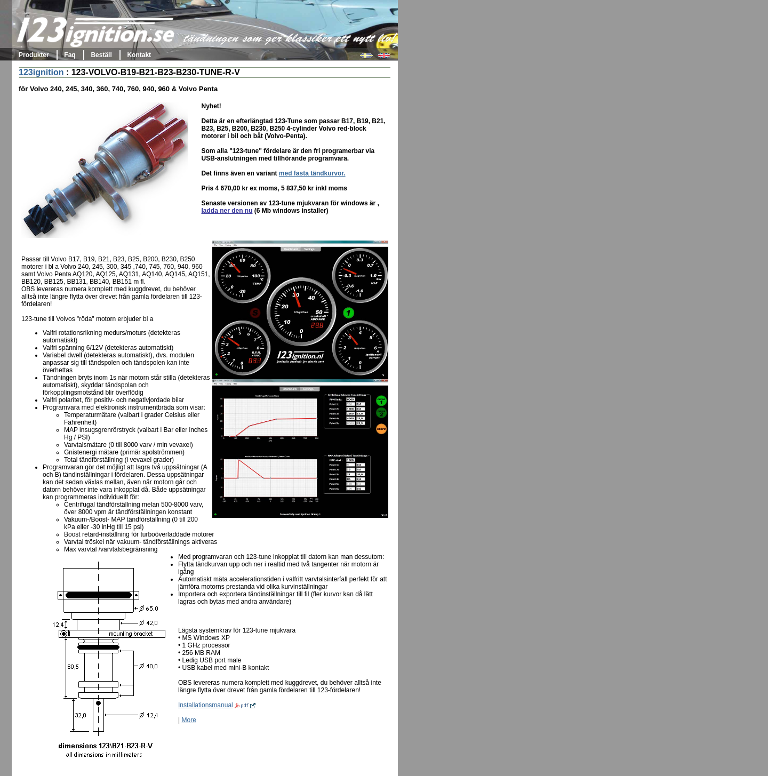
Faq (69, 55)
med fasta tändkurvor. (312, 173)
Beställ (101, 55)
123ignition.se (96, 34)
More (188, 720)
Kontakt (139, 55)
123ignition (41, 72)
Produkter (34, 55)
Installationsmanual (216, 705)
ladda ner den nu (226, 210)
